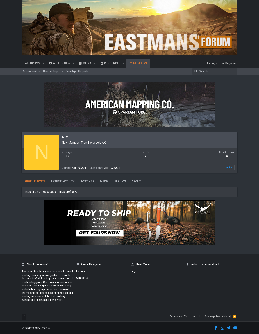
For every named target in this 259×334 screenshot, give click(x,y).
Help (224, 316)
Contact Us (82, 277)
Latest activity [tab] (63, 181)
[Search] (214, 71)
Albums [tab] (120, 181)
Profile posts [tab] (35, 181)
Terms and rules (193, 316)
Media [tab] (104, 181)
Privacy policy (212, 316)
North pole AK (97, 142)
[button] (43, 63)
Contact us (176, 316)
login (134, 271)
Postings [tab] (87, 181)
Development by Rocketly (36, 327)
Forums (80, 271)
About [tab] (136, 181)
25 (67, 156)
